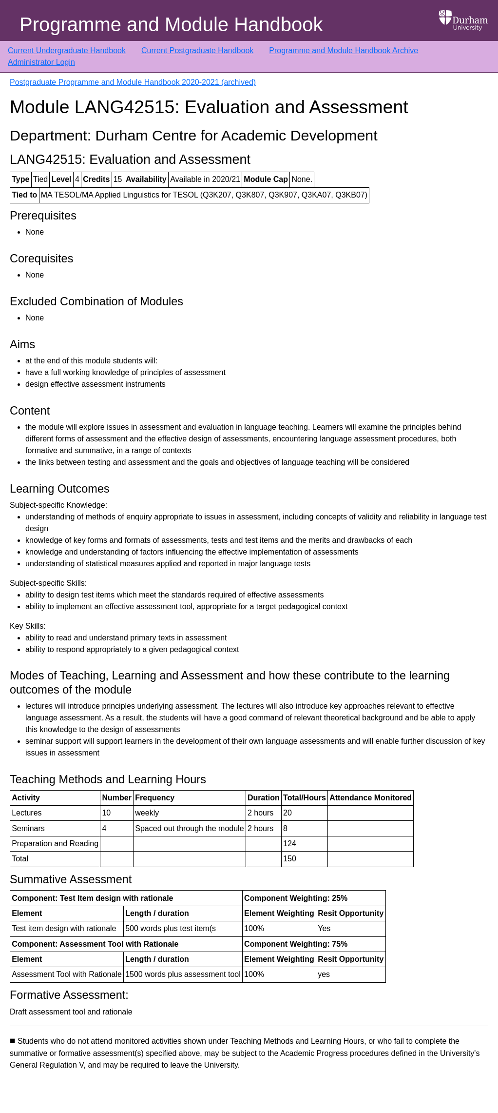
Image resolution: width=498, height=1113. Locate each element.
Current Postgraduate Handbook (197, 50)
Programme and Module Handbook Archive (343, 50)
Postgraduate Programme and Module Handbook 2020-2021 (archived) (133, 82)
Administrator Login (41, 62)
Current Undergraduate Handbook (67, 50)
